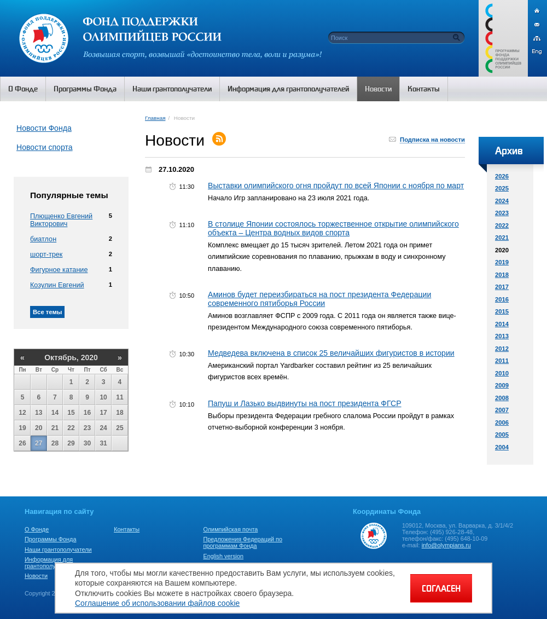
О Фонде (37, 529)
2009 (502, 385)
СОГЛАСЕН (441, 588)
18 (119, 412)
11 (119, 397)
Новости (36, 575)
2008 (502, 398)
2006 (502, 422)
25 (119, 428)
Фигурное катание (59, 270)
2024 (502, 201)
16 (87, 412)
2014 (502, 324)
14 (55, 412)
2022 (502, 225)
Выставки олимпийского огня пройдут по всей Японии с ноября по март (336, 185)
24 (103, 428)
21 (55, 428)
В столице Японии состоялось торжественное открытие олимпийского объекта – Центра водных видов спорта (333, 228)
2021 (502, 237)
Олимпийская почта (230, 529)
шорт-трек (46, 254)
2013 (502, 336)
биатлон (43, 239)
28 (55, 443)
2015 (502, 311)
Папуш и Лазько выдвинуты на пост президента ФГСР (304, 403)
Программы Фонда (50, 539)
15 (70, 412)
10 (103, 397)
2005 (502, 434)
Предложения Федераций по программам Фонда (242, 542)
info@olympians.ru (446, 545)
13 (38, 412)
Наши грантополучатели (58, 549)
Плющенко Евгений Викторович (61, 220)
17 (103, 412)
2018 (502, 274)
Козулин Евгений (57, 285)
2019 (502, 262)
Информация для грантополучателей (51, 562)
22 (70, 428)
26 (22, 443)
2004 (502, 447)
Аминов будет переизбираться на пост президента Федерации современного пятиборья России (319, 299)
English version (223, 556)
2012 (502, 348)
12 (22, 412)
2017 (502, 287)
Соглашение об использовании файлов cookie (157, 603)
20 (38, 428)
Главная (155, 118)
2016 (502, 299)
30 (87, 443)
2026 (502, 176)
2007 (502, 410)
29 (70, 443)
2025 (502, 188)
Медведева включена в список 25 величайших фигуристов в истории (331, 353)
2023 (502, 213)
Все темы (47, 312)
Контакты (126, 529)
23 (87, 428)
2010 (502, 373)
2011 (502, 360)
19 (22, 428)
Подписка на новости (432, 139)
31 (103, 443)
